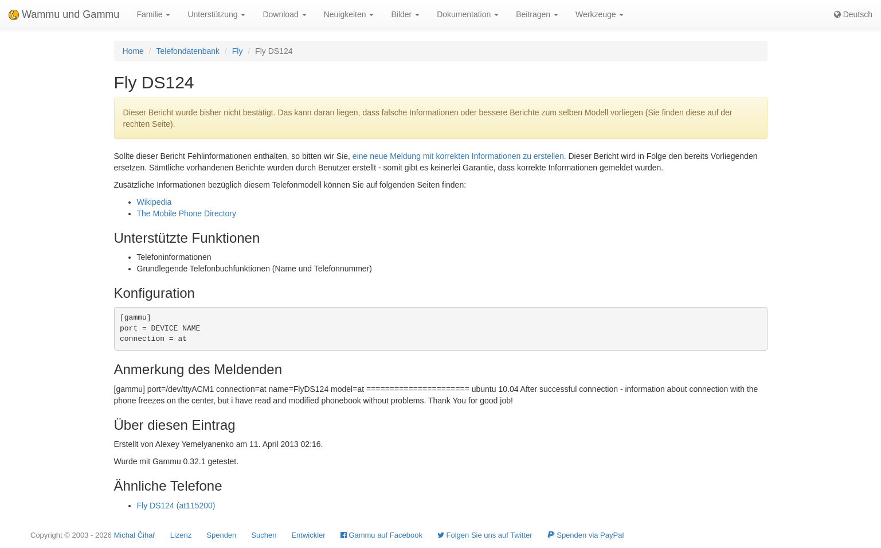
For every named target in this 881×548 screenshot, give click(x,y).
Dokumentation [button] (468, 14)
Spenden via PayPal (585, 535)
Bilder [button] (405, 14)
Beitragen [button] (537, 14)
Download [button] (284, 14)
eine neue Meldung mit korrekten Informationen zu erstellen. (459, 156)
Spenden (221, 535)
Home (133, 51)
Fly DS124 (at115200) (176, 505)
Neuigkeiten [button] (349, 14)
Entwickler (308, 535)
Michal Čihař (134, 535)
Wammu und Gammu (64, 14)
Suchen (263, 535)
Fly (237, 51)
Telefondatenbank (188, 51)
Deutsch (853, 14)
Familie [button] (153, 14)
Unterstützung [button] (216, 14)
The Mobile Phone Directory (187, 213)
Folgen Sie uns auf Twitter (484, 535)
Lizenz (181, 535)
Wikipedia (154, 202)
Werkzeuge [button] (599, 14)
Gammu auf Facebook (381, 535)
